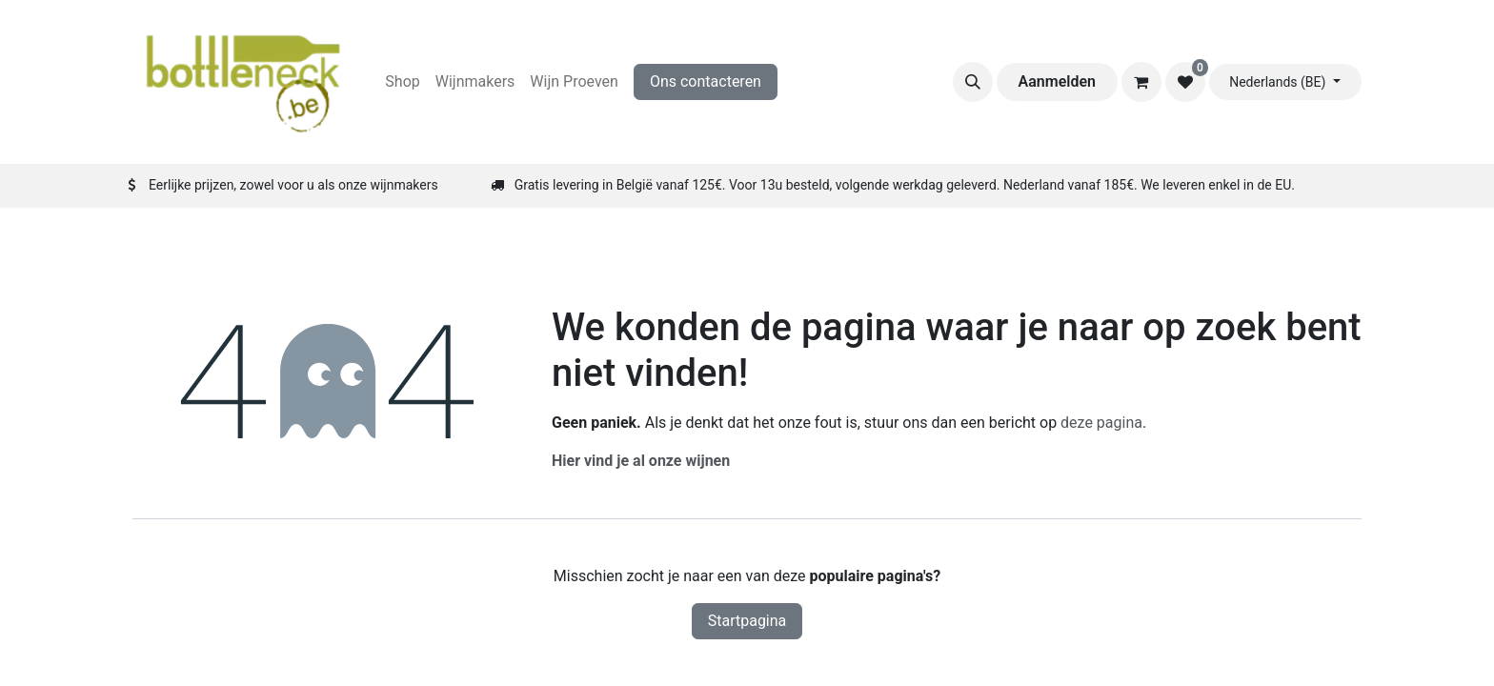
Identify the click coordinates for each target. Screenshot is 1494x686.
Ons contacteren (705, 81)
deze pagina (1101, 423)
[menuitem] (402, 82)
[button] (973, 82)
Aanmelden (1057, 81)
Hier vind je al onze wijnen (641, 461)
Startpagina (747, 621)
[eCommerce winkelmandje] (1141, 82)
